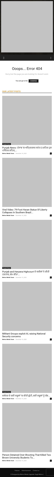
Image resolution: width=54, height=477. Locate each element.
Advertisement (26, 470)
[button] (3, 58)
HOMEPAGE (33, 81)
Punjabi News (6, 144)
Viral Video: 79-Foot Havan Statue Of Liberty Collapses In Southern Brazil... (24, 211)
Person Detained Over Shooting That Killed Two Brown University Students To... (26, 456)
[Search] (51, 58)
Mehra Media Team (8, 153)
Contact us (36, 470)
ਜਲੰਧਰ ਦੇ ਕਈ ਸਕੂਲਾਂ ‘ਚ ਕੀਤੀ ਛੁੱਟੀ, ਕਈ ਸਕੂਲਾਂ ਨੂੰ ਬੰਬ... (26, 395)
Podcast (17, 470)
